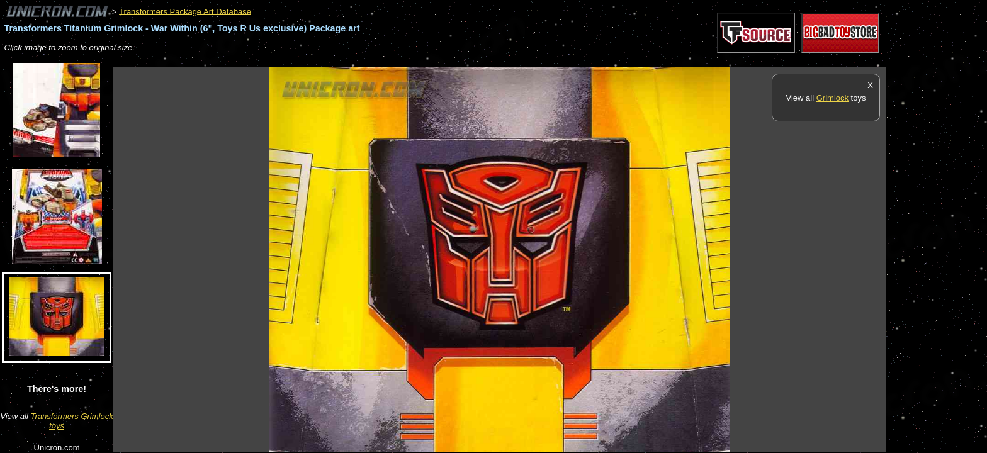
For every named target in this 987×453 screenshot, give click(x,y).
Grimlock (832, 98)
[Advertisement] (342, 60)
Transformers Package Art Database (185, 11)
